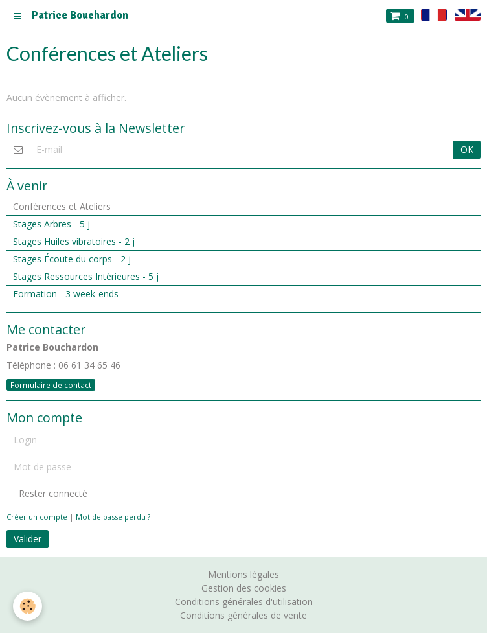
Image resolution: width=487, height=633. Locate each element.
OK (466, 149)
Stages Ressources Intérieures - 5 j (86, 276)
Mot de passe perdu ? (113, 517)
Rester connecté (46, 493)
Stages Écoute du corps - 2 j (72, 259)
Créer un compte (36, 517)
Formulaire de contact (50, 385)
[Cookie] (27, 606)
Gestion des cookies (243, 588)
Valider (27, 539)
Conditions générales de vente (243, 615)
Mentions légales (243, 574)
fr (434, 15)
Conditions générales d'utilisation (244, 601)
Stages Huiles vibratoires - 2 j (74, 241)
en (467, 15)
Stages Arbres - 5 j (51, 224)
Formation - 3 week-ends (66, 294)
